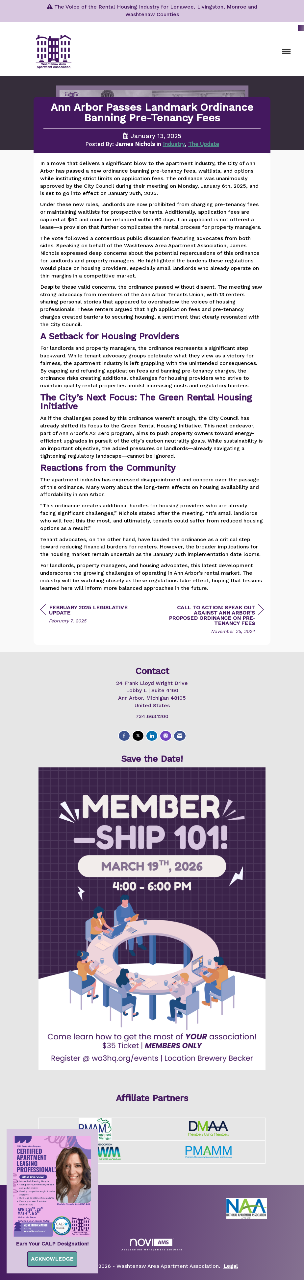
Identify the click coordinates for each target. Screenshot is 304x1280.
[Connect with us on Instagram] (166, 736)
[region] (214, 620)
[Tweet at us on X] (138, 736)
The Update (203, 144)
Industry (174, 144)
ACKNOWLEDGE (52, 1259)
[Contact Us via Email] (179, 736)
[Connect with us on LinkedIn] (152, 736)
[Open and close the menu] (199, 52)
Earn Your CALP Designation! (52, 1244)
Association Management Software (152, 1245)
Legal (230, 1266)
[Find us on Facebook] (124, 736)
